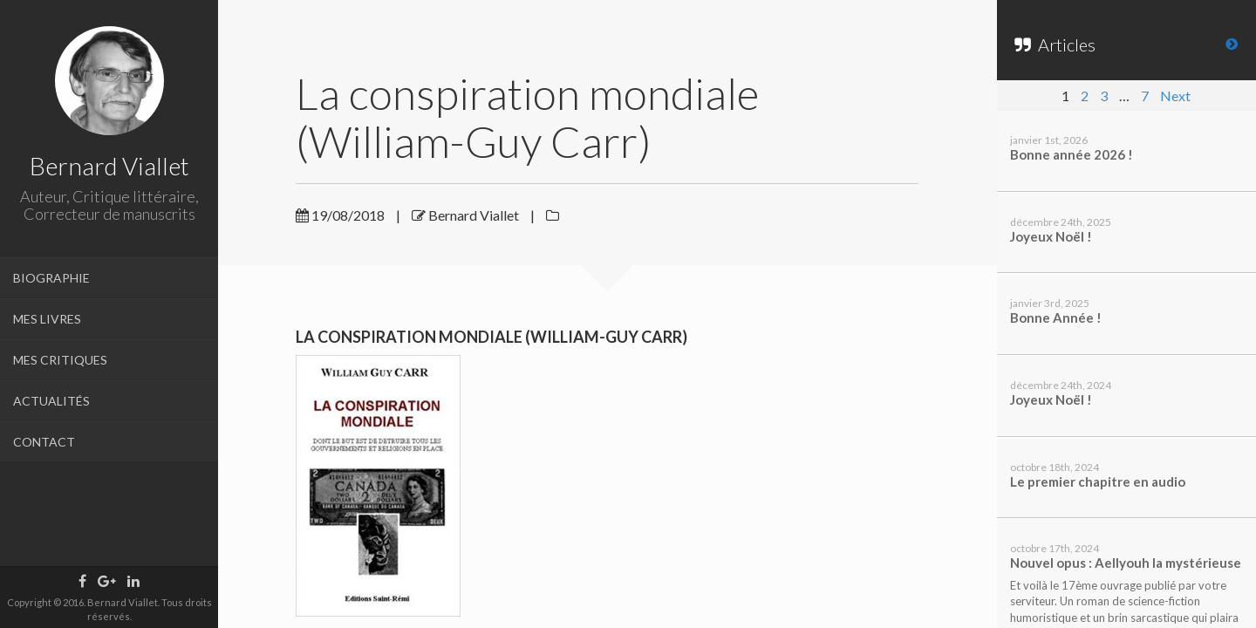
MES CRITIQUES (60, 359)
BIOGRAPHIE (51, 277)
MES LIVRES (47, 318)
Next (1175, 95)
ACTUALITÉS (51, 400)
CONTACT (44, 441)
